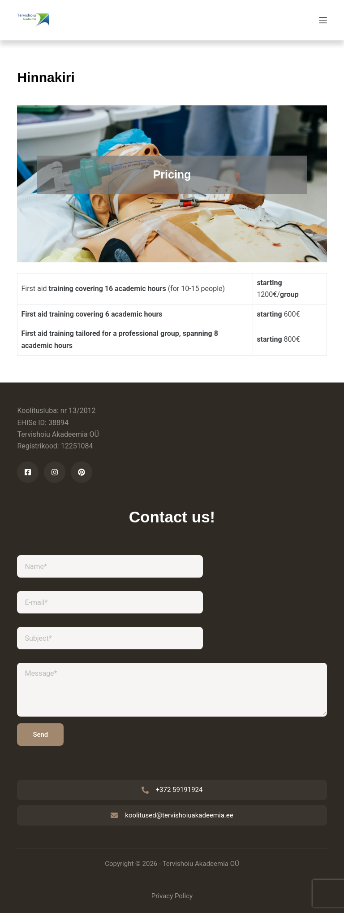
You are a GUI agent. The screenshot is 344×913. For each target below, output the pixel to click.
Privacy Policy (172, 896)
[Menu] (323, 20)
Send (40, 734)
